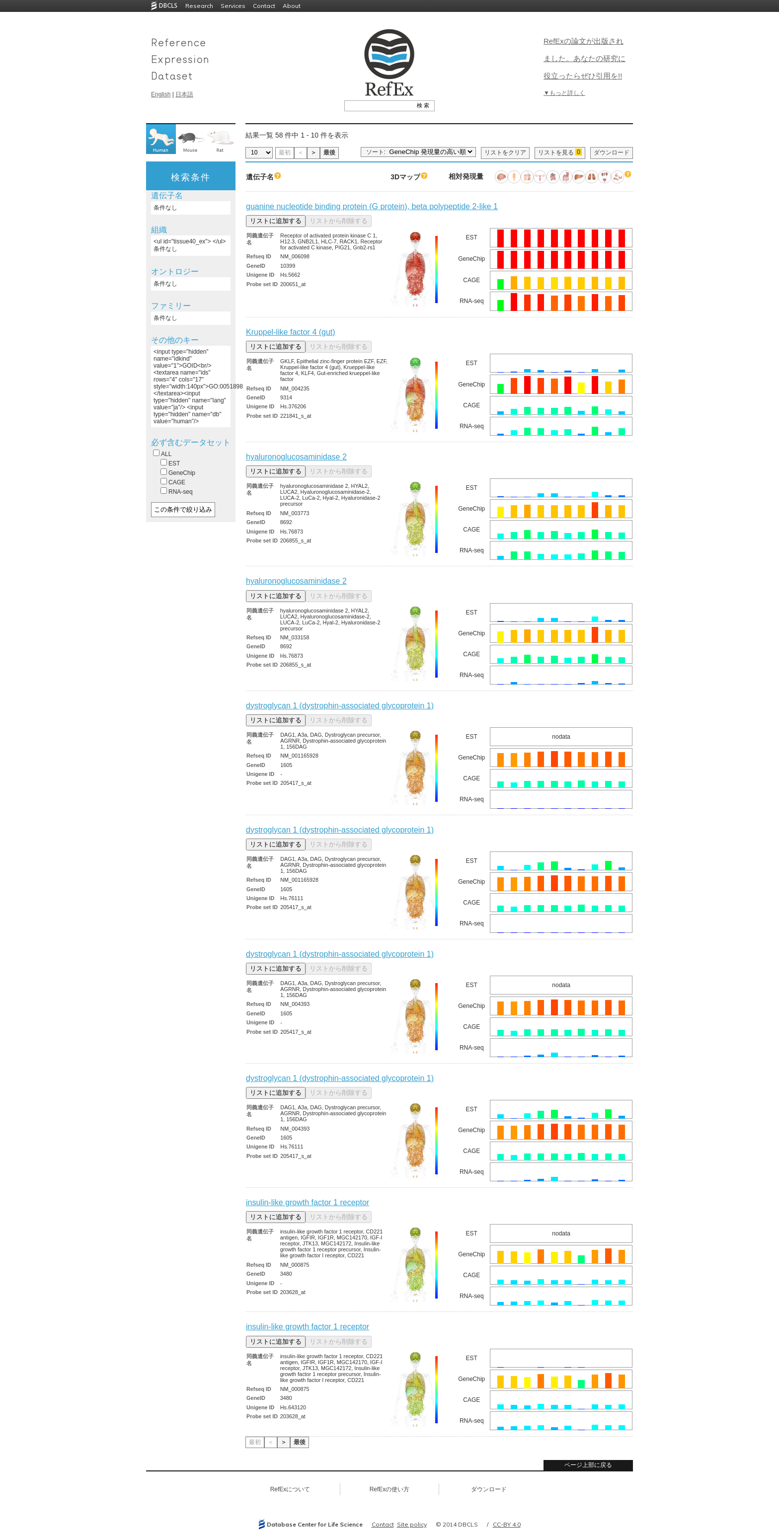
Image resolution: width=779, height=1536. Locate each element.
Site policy (412, 1524)
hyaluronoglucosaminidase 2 (296, 457)
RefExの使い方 (390, 1489)
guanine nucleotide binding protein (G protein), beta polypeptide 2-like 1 (372, 206)
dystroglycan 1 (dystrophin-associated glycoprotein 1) (340, 705)
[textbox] (378, 105)
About (292, 5)
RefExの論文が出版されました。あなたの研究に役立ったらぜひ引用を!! (584, 58)
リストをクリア (505, 152)
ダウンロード (611, 152)
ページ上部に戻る (588, 1464)
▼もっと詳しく (564, 92)
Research (199, 5)
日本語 (184, 94)
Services (233, 5)
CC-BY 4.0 (507, 1524)
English (160, 94)
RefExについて (290, 1489)
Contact (264, 5)
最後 (329, 152)
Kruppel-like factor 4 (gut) (290, 332)
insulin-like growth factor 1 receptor (307, 1202)
